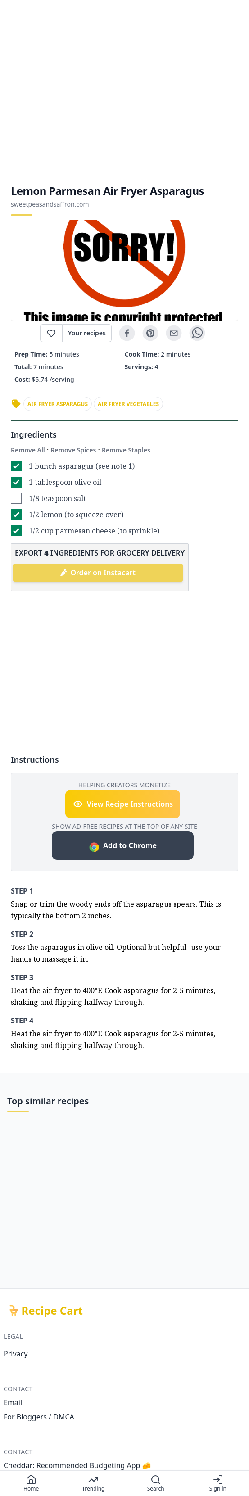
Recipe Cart (52, 1310)
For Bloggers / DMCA (39, 1417)
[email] (174, 333)
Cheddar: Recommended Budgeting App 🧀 (77, 1465)
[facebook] (127, 333)
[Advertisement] (124, 92)
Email (13, 1402)
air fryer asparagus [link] (57, 404)
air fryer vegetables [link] (128, 404)
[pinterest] (150, 333)
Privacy (15, 1354)
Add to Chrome (123, 847)
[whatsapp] (197, 333)
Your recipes (87, 333)
